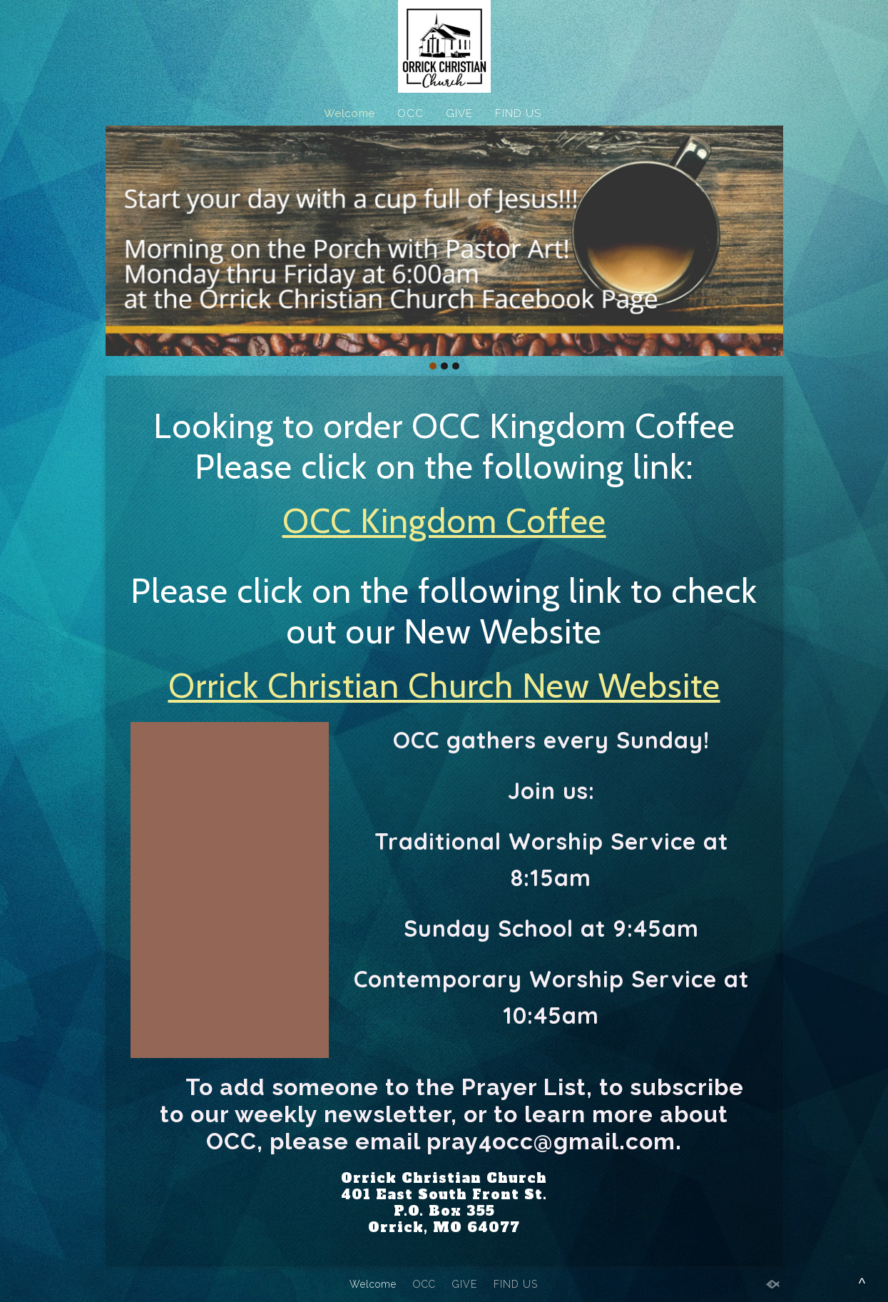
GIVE (459, 113)
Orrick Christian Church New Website (444, 685)
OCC (410, 113)
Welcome (349, 113)
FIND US (518, 113)
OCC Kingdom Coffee (444, 520)
